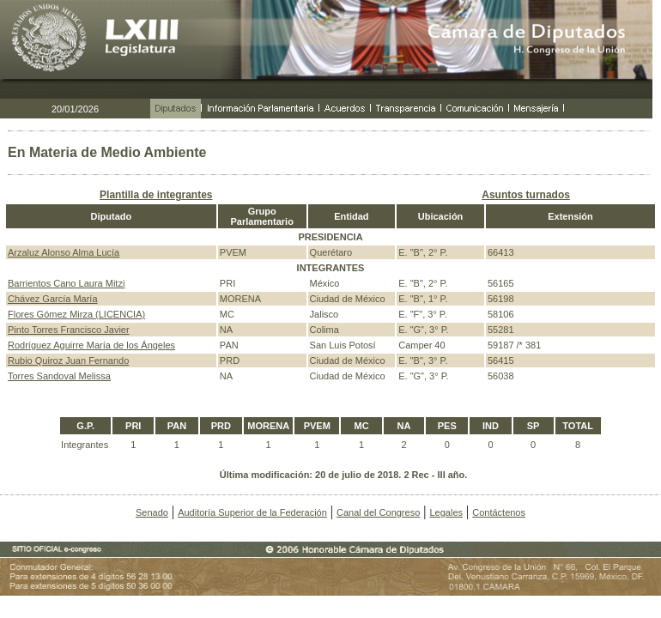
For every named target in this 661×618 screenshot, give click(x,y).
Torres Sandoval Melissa (59, 376)
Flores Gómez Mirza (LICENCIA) (76, 314)
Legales (446, 512)
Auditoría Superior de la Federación (252, 512)
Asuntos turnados (526, 195)
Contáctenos (498, 512)
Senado (152, 512)
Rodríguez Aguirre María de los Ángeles (91, 345)
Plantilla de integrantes (156, 195)
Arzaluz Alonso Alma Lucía (63, 252)
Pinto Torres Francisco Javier (69, 329)
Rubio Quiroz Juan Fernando (68, 360)
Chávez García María (53, 299)
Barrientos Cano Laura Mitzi (66, 283)
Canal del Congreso (378, 512)
